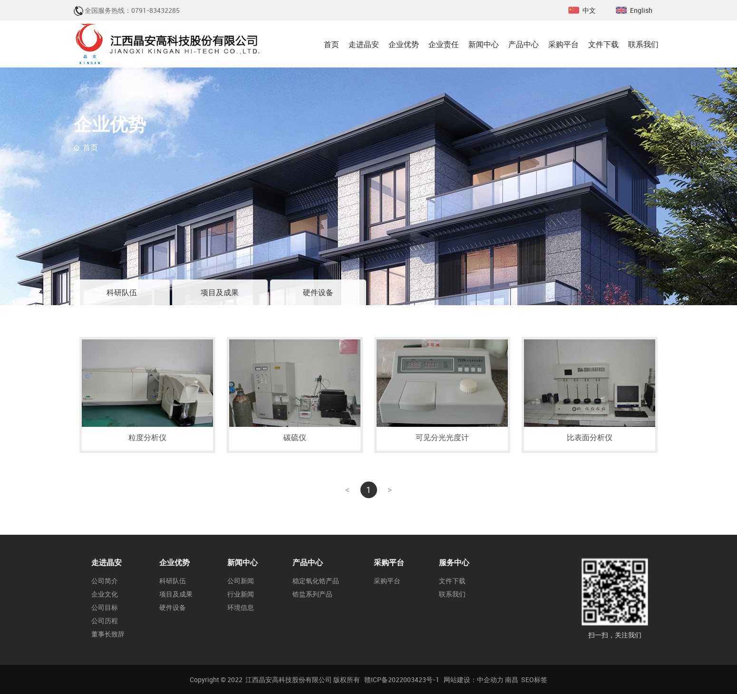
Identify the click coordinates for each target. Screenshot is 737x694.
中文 (589, 10)
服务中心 (454, 562)
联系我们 (452, 594)
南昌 (511, 679)
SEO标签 (534, 679)
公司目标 (104, 607)
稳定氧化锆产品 (315, 581)
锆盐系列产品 (312, 594)
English (641, 10)
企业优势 (174, 562)
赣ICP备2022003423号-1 (401, 679)
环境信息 (240, 607)
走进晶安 (106, 562)
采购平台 (389, 562)
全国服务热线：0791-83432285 (132, 10)
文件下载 (452, 581)
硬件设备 (318, 292)
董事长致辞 (108, 634)
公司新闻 (240, 581)
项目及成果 (220, 292)
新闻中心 (242, 562)
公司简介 (104, 581)
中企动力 (490, 679)
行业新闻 (240, 594)
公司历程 (104, 621)
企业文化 (104, 594)
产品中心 (307, 562)
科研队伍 (122, 292)
